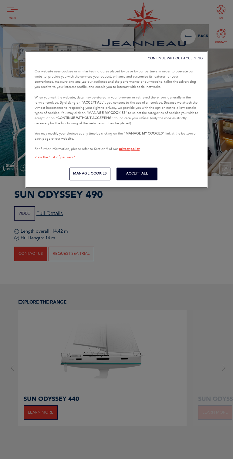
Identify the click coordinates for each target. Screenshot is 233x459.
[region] (116, 119)
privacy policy (129, 149)
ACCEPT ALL (137, 174)
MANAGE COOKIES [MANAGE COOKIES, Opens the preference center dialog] (90, 174)
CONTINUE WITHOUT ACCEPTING (175, 58)
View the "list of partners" (55, 157)
